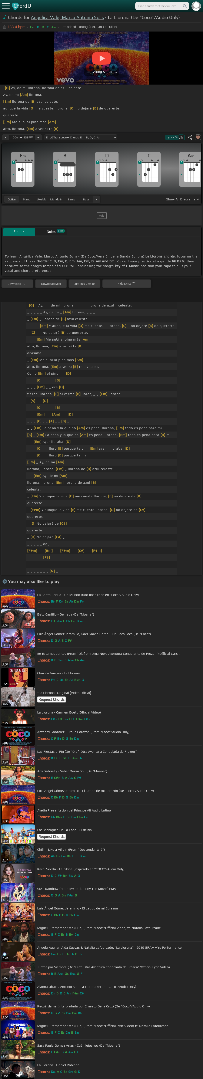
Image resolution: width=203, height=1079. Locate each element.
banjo (71, 199)
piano (26, 199)
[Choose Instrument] (96, 199)
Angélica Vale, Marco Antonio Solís (67, 17)
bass (86, 199)
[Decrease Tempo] (5, 137)
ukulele (41, 199)
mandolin (56, 199)
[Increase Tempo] (38, 137)
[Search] (184, 6)
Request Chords (51, 699)
